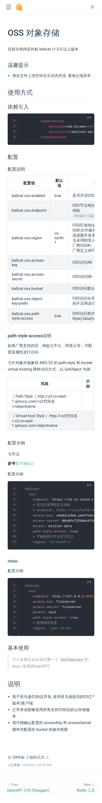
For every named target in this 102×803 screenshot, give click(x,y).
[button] (8, 7)
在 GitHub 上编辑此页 (28, 757)
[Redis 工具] (80, 787)
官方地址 (24, 463)
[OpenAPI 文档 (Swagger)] (33, 787)
